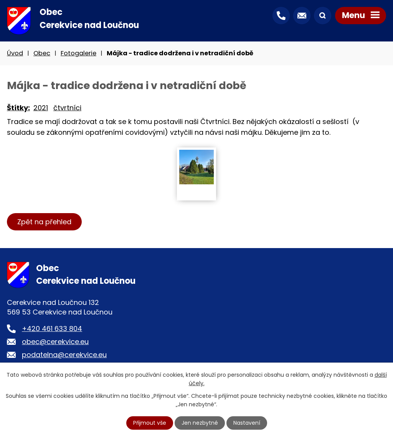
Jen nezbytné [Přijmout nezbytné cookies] (200, 423)
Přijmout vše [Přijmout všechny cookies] (149, 423)
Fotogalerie (78, 53)
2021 (40, 108)
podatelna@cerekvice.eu (64, 354)
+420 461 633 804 (52, 328)
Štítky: (18, 108)
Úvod (15, 53)
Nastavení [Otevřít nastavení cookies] (246, 423)
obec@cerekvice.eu (55, 341)
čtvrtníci (67, 108)
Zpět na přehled (44, 222)
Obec (41, 53)
